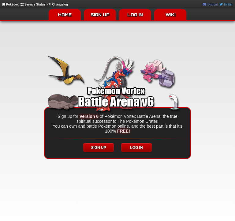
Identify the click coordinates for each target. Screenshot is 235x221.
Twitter (226, 4)
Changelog (57, 4)
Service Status (33, 4)
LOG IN (135, 14)
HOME (65, 14)
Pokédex (10, 4)
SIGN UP (100, 14)
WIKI (170, 14)
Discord (210, 4)
